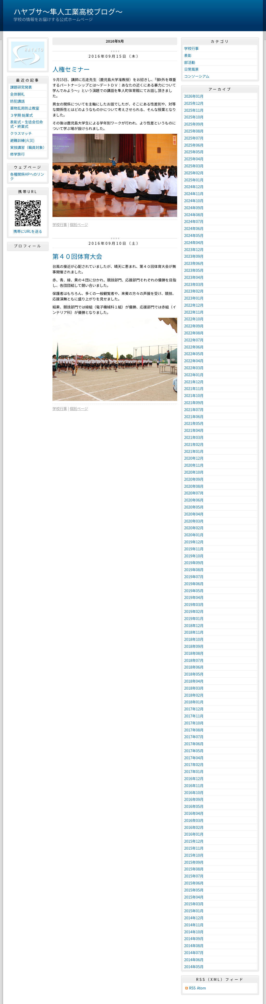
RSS (192, 988)
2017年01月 (194, 771)
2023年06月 (194, 263)
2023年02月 (194, 291)
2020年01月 (194, 534)
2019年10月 (194, 555)
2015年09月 (194, 862)
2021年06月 (194, 416)
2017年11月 (194, 715)
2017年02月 (194, 764)
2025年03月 (194, 165)
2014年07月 (194, 952)
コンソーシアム (196, 76)
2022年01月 (194, 374)
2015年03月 (194, 903)
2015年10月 (194, 855)
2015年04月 (194, 897)
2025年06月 (194, 145)
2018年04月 (194, 681)
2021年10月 (194, 395)
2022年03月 (194, 367)
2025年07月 (194, 138)
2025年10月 (194, 117)
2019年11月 (194, 548)
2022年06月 (194, 346)
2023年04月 (194, 277)
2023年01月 (194, 298)
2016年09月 (194, 799)
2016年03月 (194, 820)
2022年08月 (194, 332)
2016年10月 (194, 792)
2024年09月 (194, 207)
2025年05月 (194, 151)
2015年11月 (194, 848)
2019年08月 (194, 569)
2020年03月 (194, 521)
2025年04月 (194, 158)
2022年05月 (194, 353)
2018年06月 (194, 667)
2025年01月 (194, 179)
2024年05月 (194, 235)
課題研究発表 (21, 87)
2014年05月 (194, 966)
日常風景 (191, 69)
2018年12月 (194, 625)
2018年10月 (194, 639)
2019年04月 (194, 597)
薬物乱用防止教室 (24, 108)
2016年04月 (194, 813)
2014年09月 (194, 938)
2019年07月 (194, 576)
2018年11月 (194, 632)
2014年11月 (194, 924)
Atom (201, 988)
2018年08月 (194, 653)
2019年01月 (194, 618)
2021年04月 (194, 430)
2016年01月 (194, 834)
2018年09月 (194, 646)
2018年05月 (194, 674)
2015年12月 (194, 841)
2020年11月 (194, 465)
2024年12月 (194, 186)
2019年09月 (194, 562)
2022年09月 (194, 325)
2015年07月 (194, 875)
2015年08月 (194, 868)
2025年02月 (194, 172)
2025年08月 (194, 131)
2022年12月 (194, 305)
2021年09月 (194, 402)
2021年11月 (194, 388)
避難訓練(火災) (22, 140)
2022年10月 (194, 318)
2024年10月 (194, 200)
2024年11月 (194, 193)
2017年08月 (194, 729)
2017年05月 (194, 750)
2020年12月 (194, 458)
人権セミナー (71, 69)
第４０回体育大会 (77, 256)
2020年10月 (194, 472)
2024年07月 (194, 221)
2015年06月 (194, 883)
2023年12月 (194, 249)
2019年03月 (194, 604)
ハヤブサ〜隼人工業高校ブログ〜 (68, 11)
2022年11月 (194, 312)
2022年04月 (194, 360)
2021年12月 (194, 381)
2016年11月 (194, 785)
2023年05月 (194, 270)
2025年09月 (194, 124)
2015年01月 (194, 910)
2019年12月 (194, 541)
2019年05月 (194, 590)
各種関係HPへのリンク (27, 176)
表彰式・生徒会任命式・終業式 (26, 124)
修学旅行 (17, 154)
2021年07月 (194, 409)
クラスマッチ (21, 133)
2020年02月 (194, 527)
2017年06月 (194, 743)
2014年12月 (194, 917)
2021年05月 (194, 423)
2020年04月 (194, 514)
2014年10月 (194, 931)
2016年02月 (194, 827)
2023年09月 (194, 256)
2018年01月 (194, 701)
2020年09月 (194, 479)
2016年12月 (194, 778)
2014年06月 (194, 959)
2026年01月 (194, 96)
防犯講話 (17, 101)
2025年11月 (194, 110)
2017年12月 (194, 708)
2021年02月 (194, 444)
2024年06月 (194, 228)
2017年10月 (194, 722)
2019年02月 (194, 611)
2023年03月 (194, 284)
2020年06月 (194, 500)
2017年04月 (194, 757)
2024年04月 (194, 242)
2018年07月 (194, 660)
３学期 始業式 (21, 115)
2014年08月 (194, 945)
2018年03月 (194, 688)
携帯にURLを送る (28, 231)
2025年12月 (194, 103)
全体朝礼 (17, 94)
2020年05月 (194, 507)
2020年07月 (194, 493)
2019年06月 (194, 583)
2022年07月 (194, 339)
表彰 (187, 55)
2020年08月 (194, 486)
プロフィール (28, 246)
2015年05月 (194, 890)
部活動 (189, 62)
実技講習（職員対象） (28, 147)
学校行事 (59, 224)
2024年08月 (194, 214)
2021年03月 (194, 437)
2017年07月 (194, 736)
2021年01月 (194, 451)
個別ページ (79, 224)
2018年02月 (194, 695)
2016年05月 (194, 806)
